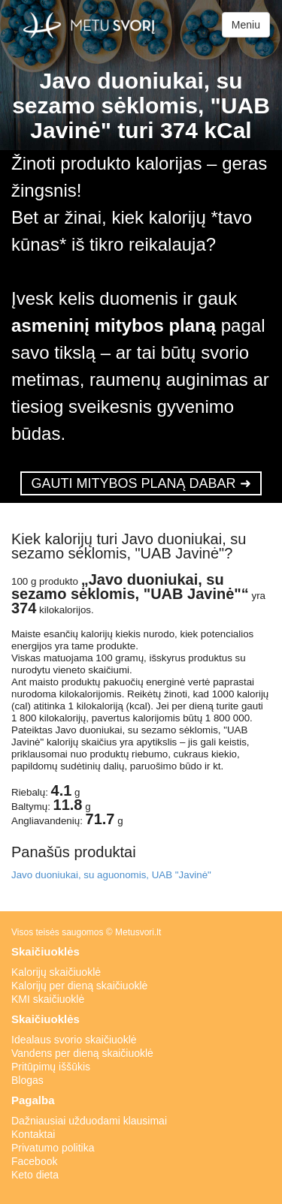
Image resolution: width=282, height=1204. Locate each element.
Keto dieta (35, 1175)
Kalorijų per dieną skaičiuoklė (79, 986)
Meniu (246, 25)
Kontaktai (33, 1134)
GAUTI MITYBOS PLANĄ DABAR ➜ (140, 483)
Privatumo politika (53, 1148)
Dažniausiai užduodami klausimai (89, 1121)
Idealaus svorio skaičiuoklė (74, 1040)
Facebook (34, 1161)
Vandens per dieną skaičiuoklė (82, 1053)
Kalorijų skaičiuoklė (56, 972)
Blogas (27, 1080)
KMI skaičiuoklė (47, 999)
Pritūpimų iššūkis (50, 1067)
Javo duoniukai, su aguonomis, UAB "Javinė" (111, 874)
